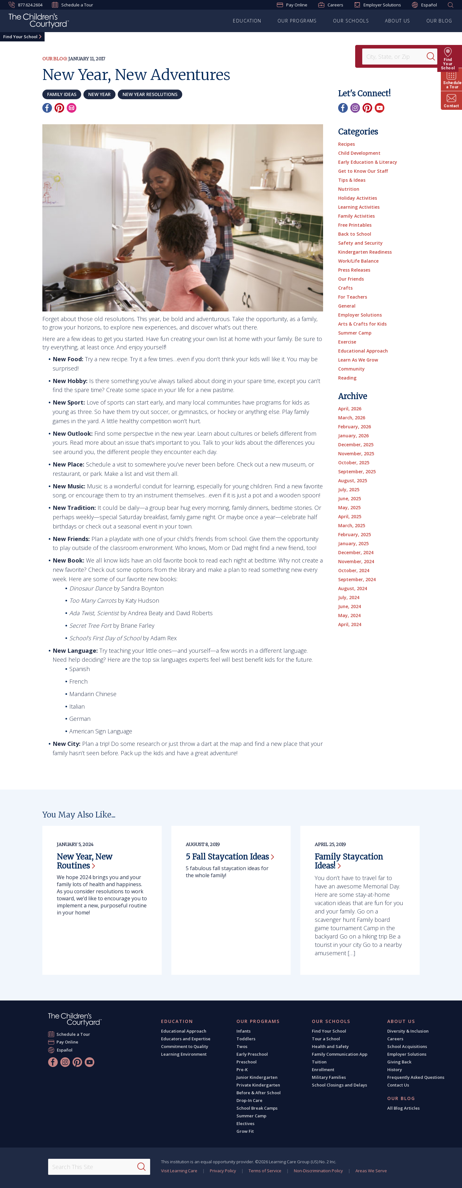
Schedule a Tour (72, 5)
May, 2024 (349, 615)
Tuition (319, 1061)
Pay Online (292, 5)
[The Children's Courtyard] (39, 21)
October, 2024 (353, 570)
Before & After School (258, 1092)
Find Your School (20, 36)
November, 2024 (356, 561)
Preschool (246, 1061)
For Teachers (352, 297)
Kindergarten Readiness (365, 252)
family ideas (61, 94)
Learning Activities (359, 207)
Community (351, 369)
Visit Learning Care (179, 1171)
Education (247, 21)
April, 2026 (349, 409)
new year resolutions (150, 94)
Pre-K (242, 1069)
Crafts (345, 288)
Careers (330, 5)
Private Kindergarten (258, 1085)
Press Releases (354, 270)
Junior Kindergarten (257, 1077)
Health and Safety (330, 1046)
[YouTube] (379, 108)
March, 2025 (351, 525)
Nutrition (348, 189)
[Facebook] (47, 108)
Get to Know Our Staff (363, 171)
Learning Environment (184, 1054)
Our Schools (351, 21)
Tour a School (326, 1038)
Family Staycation (349, 861)
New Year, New (84, 861)
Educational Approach (363, 351)
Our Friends (351, 279)
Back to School (354, 234)
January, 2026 (353, 435)
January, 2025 (353, 543)
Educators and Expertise (185, 1038)
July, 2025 (348, 489)
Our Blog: (54, 59)
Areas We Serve (371, 1171)
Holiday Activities (357, 198)
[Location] (396, 56)
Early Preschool (252, 1054)
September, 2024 (357, 579)
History (394, 1069)
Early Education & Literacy (367, 162)
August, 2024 (352, 588)
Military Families (329, 1077)
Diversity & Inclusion (408, 1031)
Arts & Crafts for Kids (362, 324)
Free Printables (355, 225)
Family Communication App (339, 1054)
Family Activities (356, 216)
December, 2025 (355, 444)
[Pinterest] (59, 108)
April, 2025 (349, 516)
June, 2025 (349, 498)
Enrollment (323, 1069)
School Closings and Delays (339, 1085)
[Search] (434, 56)
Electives (245, 1123)
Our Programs (297, 21)
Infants (243, 1031)
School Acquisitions (407, 1046)
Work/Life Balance (358, 261)
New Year (99, 94)
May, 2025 (349, 507)
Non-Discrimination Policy (318, 1171)
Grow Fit (245, 1131)
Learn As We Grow (358, 360)
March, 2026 (351, 418)
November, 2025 (356, 453)
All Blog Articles (403, 1108)
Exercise (347, 342)
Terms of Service (265, 1171)
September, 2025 (357, 471)
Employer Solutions (377, 5)
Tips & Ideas (351, 180)
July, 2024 (348, 597)
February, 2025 (354, 534)
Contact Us (398, 1085)
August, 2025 (352, 480)
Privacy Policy (223, 1171)
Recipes (346, 144)
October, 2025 (353, 462)
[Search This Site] (99, 1167)
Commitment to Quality (184, 1046)
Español (424, 5)
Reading (347, 378)
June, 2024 (349, 606)
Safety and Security (360, 243)
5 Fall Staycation (230, 857)
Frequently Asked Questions (415, 1077)
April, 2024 (349, 624)
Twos (241, 1046)
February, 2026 (354, 427)
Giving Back (399, 1061)
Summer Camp (355, 333)
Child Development (359, 153)
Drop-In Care (249, 1100)
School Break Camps (257, 1108)
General (346, 306)
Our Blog (439, 21)
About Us (397, 21)
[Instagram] (355, 108)
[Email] (71, 108)
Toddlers (245, 1038)
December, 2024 (355, 552)
